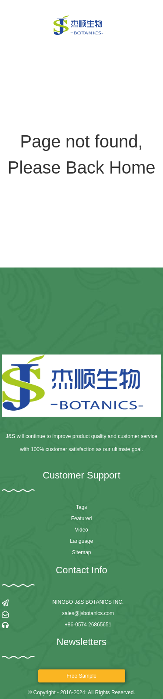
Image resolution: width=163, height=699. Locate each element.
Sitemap (81, 552)
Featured (81, 518)
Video (81, 530)
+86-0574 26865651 (88, 625)
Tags (81, 507)
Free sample (81, 676)
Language (81, 541)
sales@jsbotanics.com (88, 613)
